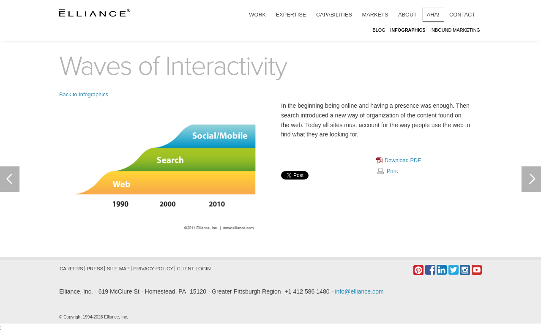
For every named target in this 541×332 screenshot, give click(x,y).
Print (392, 171)
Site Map (118, 268)
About (407, 14)
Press (95, 268)
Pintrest (418, 270)
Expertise (291, 14)
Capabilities (334, 14)
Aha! (433, 14)
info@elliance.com (359, 291)
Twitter (453, 270)
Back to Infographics (83, 94)
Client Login (194, 268)
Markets (375, 14)
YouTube (477, 270)
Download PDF (403, 160)
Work (257, 14)
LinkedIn (442, 270)
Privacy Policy (153, 268)
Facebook (430, 270)
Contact (462, 14)
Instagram (465, 270)
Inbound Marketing (455, 30)
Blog (378, 30)
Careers (71, 268)
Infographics (407, 30)
